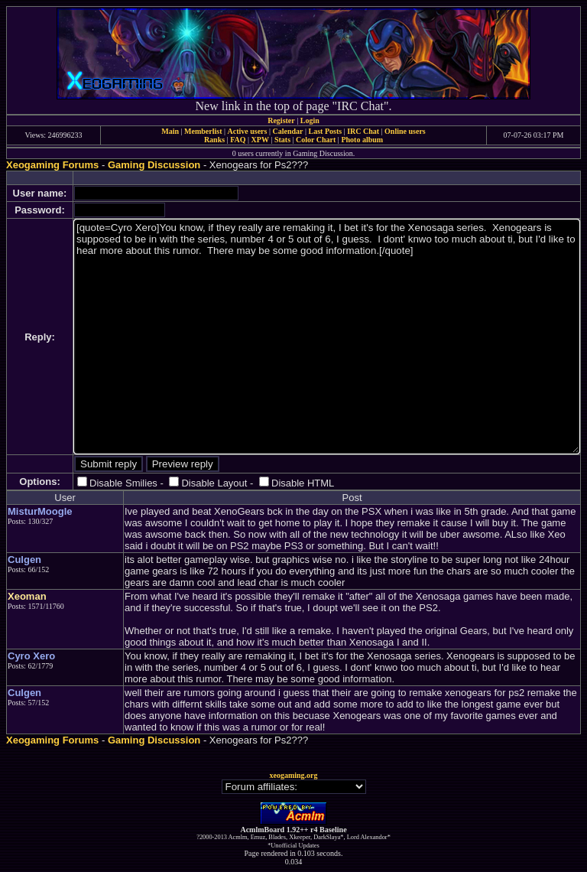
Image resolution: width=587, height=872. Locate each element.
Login (309, 120)
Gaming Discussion (154, 165)
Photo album (362, 139)
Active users (248, 131)
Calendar (287, 131)
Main (170, 131)
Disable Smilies (123, 483)
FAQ (237, 139)
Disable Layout (214, 483)
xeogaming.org (293, 775)
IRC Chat (363, 131)
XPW (260, 139)
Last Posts (325, 131)
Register (281, 120)
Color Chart (316, 139)
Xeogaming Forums (52, 165)
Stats (282, 139)
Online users (405, 131)
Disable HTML (302, 483)
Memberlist (203, 131)
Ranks (214, 139)
